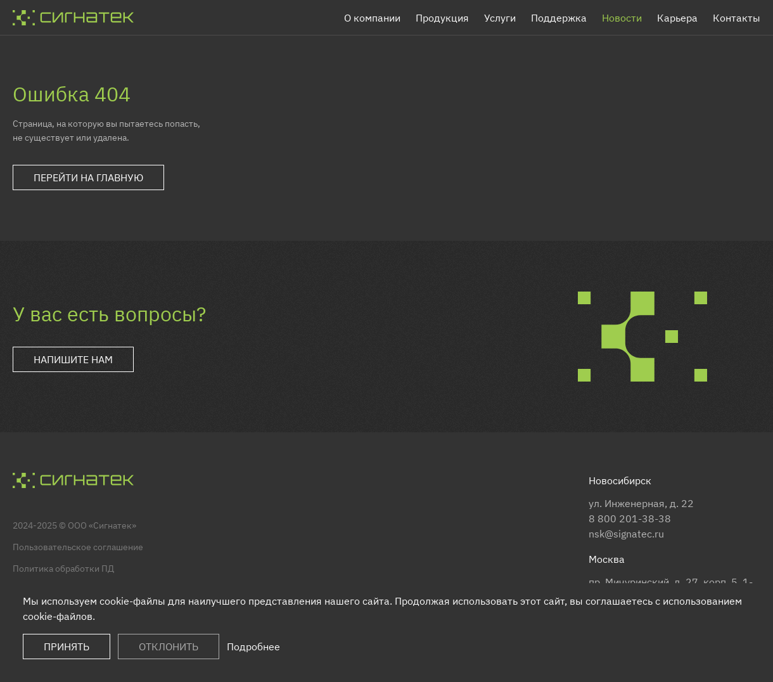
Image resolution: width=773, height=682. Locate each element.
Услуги (500, 17)
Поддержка (559, 17)
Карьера (677, 17)
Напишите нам (73, 359)
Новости (622, 17)
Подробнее (253, 646)
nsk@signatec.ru (626, 533)
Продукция (442, 17)
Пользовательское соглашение (78, 547)
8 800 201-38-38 (630, 518)
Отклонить (168, 646)
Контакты (736, 17)
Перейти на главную (88, 177)
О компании (372, 17)
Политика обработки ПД (63, 568)
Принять (66, 646)
